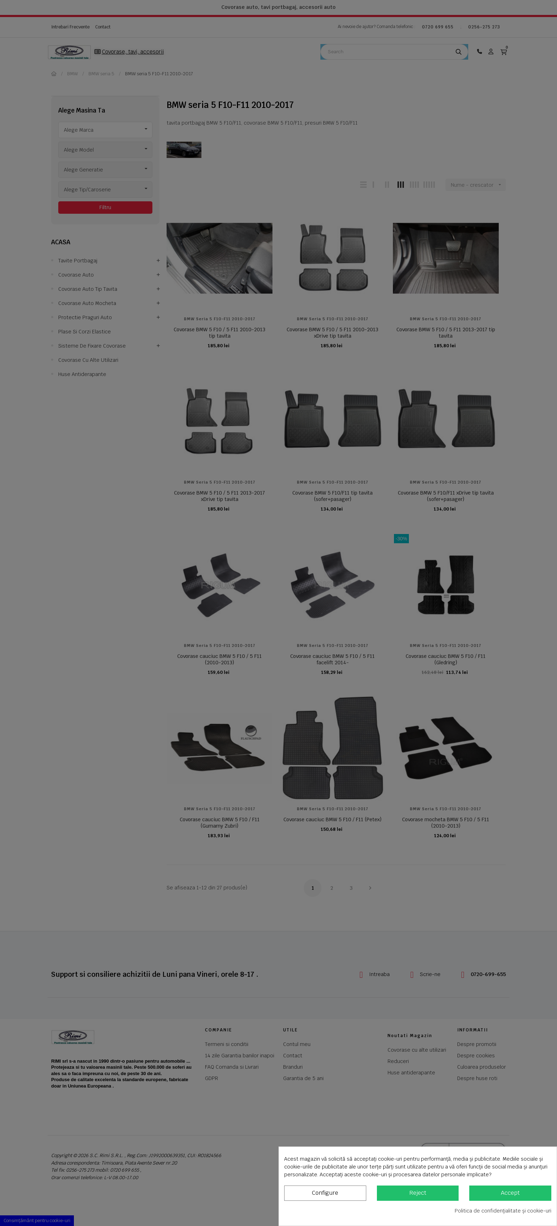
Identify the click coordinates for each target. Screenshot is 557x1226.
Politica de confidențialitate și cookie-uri (503, 1211)
